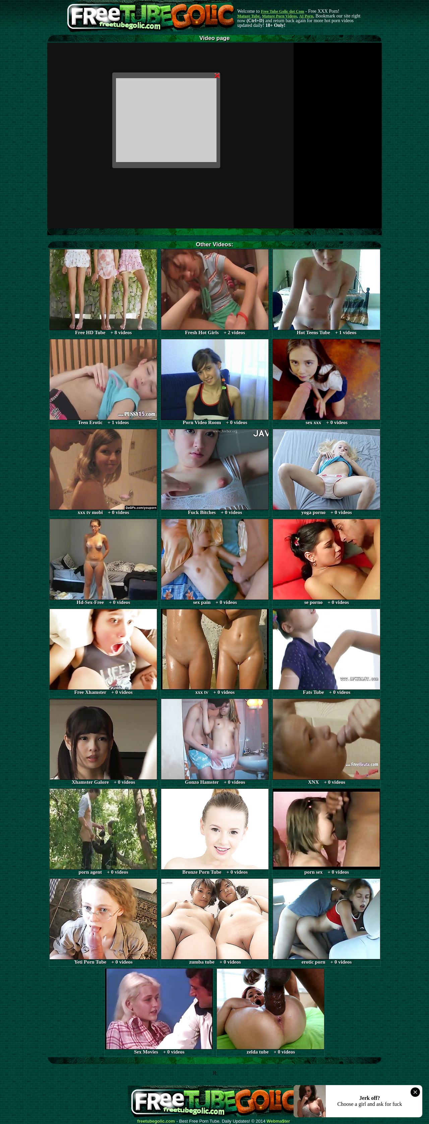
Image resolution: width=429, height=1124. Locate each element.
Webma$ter (278, 1121)
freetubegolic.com (156, 1121)
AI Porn (306, 16)
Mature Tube (248, 16)
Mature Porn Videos (279, 16)
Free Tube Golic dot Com (282, 11)
